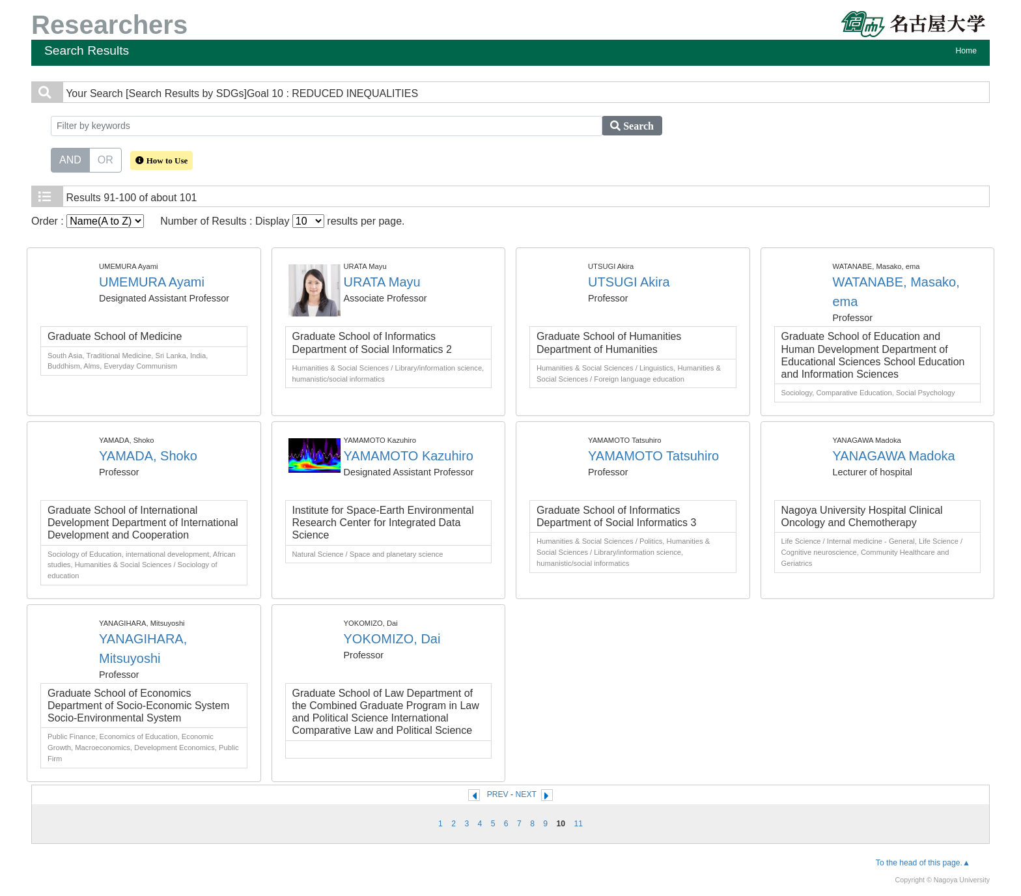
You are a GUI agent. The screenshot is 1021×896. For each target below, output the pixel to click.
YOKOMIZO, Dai (392, 639)
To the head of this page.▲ (923, 862)
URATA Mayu (382, 282)
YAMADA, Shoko (148, 456)
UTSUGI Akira (629, 282)
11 (578, 823)
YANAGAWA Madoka (894, 456)
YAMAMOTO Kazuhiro (408, 456)
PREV (498, 794)
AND (70, 158)
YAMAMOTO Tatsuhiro (653, 456)
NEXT (526, 794)
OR (105, 158)
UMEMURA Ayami (151, 282)
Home (966, 50)
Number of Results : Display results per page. (282, 221)
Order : (87, 221)
